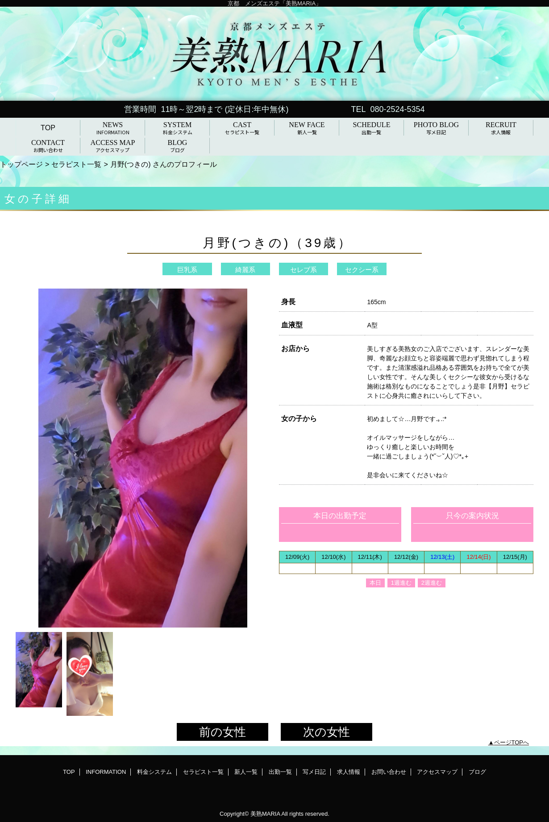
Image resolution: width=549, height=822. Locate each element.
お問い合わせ (388, 771)
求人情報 (348, 771)
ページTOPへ (511, 742)
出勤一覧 (280, 771)
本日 (375, 582)
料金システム (154, 771)
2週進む (431, 582)
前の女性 (222, 732)
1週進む (401, 582)
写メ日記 (314, 771)
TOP (48, 128)
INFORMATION (106, 771)
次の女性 (326, 732)
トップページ (21, 164)
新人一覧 (246, 771)
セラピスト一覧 (76, 164)
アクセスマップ (437, 771)
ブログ (477, 771)
